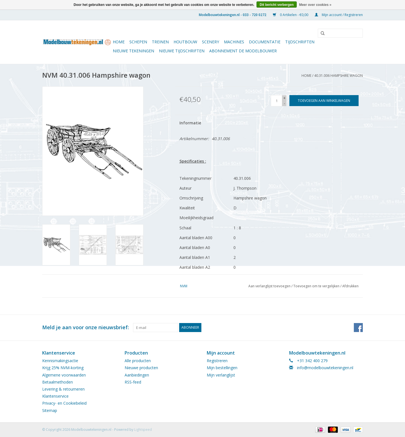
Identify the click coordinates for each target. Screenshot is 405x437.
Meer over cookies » (315, 5)
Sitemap (49, 410)
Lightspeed (143, 429)
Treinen (160, 41)
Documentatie (264, 41)
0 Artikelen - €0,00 (291, 14)
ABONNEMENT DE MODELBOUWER (243, 50)
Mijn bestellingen (222, 367)
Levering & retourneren (63, 389)
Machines (234, 41)
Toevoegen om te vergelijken (316, 286)
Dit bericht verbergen (277, 5)
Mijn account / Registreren (339, 14)
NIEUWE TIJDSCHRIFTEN (181, 50)
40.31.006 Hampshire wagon (338, 75)
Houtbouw (185, 41)
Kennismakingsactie (60, 360)
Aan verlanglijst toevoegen (269, 286)
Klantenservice (55, 396)
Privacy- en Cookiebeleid (64, 403)
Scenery (210, 41)
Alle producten (138, 360)
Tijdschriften (299, 41)
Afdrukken (350, 286)
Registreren (217, 360)
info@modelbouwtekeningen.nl (325, 367)
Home (119, 41)
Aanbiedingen (137, 375)
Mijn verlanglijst (221, 375)
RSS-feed (133, 382)
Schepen (138, 41)
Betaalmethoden (57, 382)
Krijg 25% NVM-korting (63, 367)
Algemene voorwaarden (64, 375)
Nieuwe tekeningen (133, 50)
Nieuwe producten (141, 367)
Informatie (190, 123)
